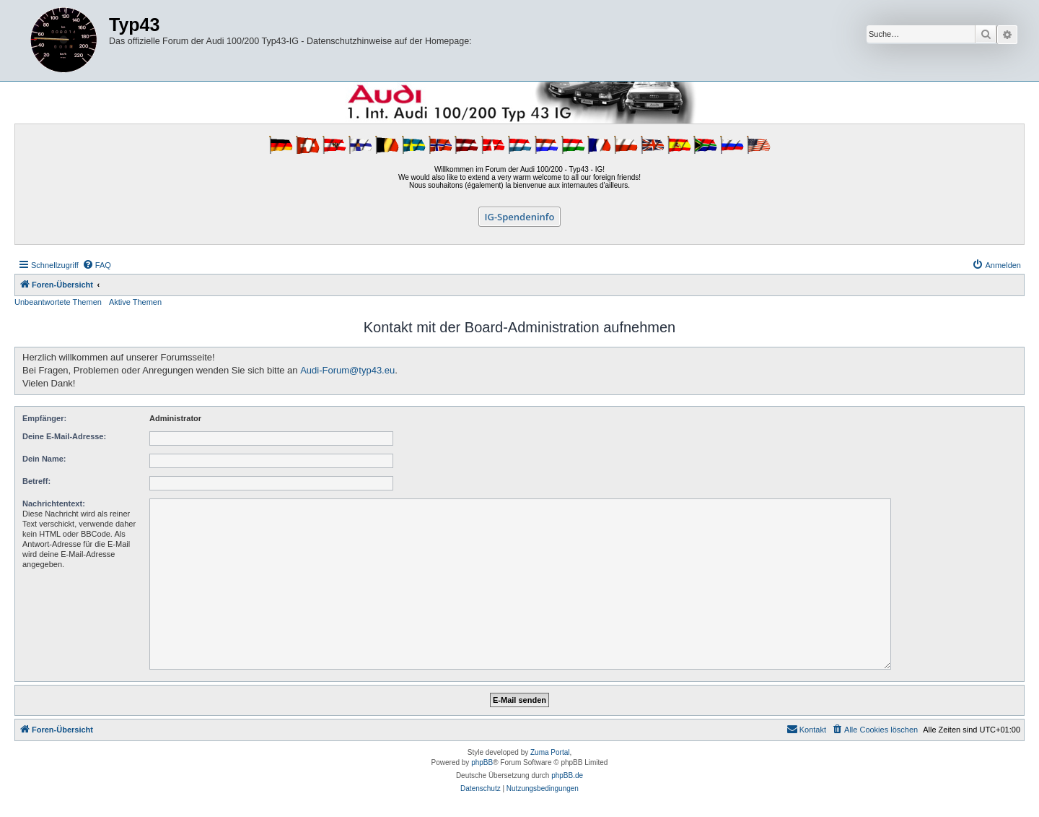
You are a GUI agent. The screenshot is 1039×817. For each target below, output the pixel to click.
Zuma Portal (549, 752)
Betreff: (36, 481)
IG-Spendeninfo (520, 216)
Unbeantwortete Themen (58, 302)
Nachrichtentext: (53, 503)
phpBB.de (567, 775)
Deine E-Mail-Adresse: (64, 436)
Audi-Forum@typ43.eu (347, 370)
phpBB (482, 762)
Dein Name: (44, 458)
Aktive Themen (135, 302)
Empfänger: (44, 418)
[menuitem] (96, 265)
